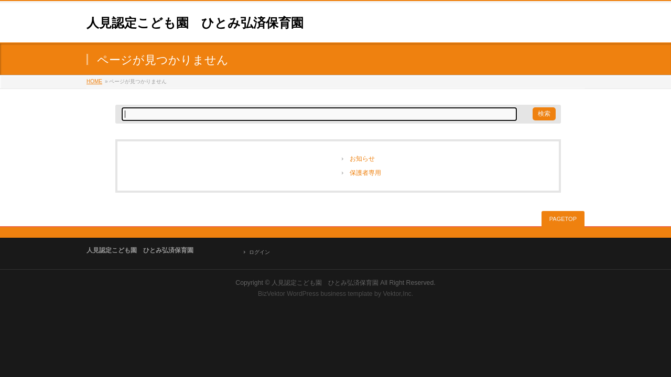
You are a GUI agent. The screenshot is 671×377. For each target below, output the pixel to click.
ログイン (259, 252)
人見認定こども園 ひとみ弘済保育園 (195, 23)
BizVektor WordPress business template (315, 293)
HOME (94, 81)
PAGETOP (563, 219)
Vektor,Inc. (398, 293)
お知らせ (362, 158)
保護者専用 (365, 172)
